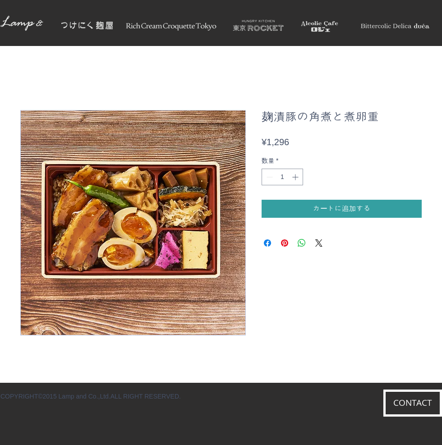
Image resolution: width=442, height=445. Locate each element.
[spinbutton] (282, 177)
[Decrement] (268, 177)
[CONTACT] (412, 403)
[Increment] (296, 177)
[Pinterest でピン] (284, 243)
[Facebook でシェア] (267, 243)
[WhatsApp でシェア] (301, 243)
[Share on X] (318, 243)
